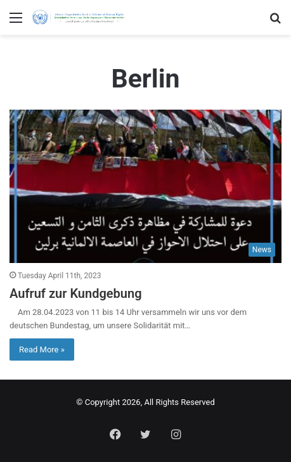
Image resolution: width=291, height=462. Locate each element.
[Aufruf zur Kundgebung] (145, 186)
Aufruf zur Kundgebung (76, 293)
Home (142, 41)
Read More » (42, 349)
